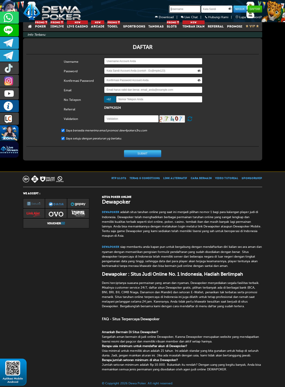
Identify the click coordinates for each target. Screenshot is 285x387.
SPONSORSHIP (252, 178)
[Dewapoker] (53, 11)
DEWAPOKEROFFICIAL (9, 93)
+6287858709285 (9, 18)
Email (68, 90)
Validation (71, 119)
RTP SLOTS (118, 178)
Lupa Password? (249, 17)
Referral (69, 109)
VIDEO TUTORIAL (226, 178)
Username (71, 61)
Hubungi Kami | (220, 17)
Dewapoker (110, 212)
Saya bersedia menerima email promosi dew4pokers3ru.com (106, 130)
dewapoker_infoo (9, 43)
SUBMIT (142, 153)
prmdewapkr (9, 68)
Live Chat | (193, 17)
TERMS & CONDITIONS (145, 178)
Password (71, 71)
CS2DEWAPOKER (9, 30)
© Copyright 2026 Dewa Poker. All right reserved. (137, 383)
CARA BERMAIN (201, 178)
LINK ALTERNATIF (175, 178)
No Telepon (72, 100)
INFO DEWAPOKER (9, 106)
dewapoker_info (9, 55)
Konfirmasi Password (79, 80)
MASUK (240, 9)
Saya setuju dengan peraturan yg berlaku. (94, 138)
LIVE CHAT (9, 119)
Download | (168, 17)
